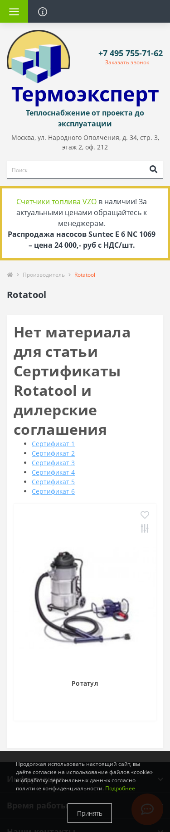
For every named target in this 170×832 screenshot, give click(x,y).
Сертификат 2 (53, 453)
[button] (130, 53)
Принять (89, 813)
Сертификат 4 (53, 472)
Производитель (44, 275)
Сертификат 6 (53, 491)
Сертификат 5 (53, 481)
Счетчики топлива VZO (56, 202)
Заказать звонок (127, 62)
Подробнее (120, 788)
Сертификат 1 (53, 443)
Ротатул (85, 683)
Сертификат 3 (53, 462)
